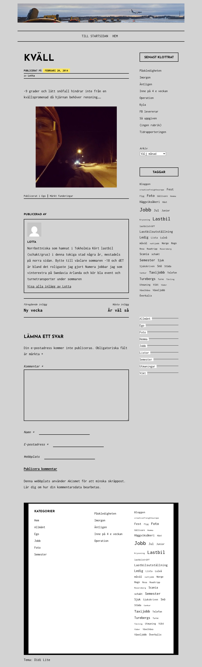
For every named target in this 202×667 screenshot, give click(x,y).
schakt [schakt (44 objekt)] (156, 254)
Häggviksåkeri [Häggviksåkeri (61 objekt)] (150, 201)
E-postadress (36, 444)
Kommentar (33, 366)
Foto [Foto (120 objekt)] (151, 196)
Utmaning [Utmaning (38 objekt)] (145, 284)
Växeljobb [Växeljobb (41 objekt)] (159, 290)
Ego (44, 195)
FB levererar (149, 111)
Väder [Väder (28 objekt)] (164, 285)
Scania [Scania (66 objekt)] (144, 254)
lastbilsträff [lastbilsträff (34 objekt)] (147, 226)
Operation (147, 97)
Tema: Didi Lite (37, 660)
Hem (115, 36)
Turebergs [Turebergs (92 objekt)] (147, 279)
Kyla (143, 104)
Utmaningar (147, 366)
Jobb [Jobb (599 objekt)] (145, 210)
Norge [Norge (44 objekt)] (165, 243)
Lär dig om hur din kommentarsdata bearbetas (61, 487)
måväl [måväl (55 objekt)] (143, 243)
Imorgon (145, 77)
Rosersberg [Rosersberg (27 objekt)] (166, 249)
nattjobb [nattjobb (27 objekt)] (154, 243)
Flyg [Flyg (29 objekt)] (142, 196)
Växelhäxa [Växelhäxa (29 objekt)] (145, 290)
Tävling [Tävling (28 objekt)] (170, 279)
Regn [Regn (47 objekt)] (174, 243)
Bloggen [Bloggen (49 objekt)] (145, 184)
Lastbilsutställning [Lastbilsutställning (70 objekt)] (156, 231)
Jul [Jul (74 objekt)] (156, 210)
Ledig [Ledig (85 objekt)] (144, 237)
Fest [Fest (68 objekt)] (170, 189)
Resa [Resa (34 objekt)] (142, 248)
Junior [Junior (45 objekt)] (166, 210)
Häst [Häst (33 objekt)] (164, 202)
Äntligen (146, 84)
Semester (146, 359)
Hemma (143, 339)
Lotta (31, 75)
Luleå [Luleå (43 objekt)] (163, 237)
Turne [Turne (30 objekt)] (161, 279)
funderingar (65, 195)
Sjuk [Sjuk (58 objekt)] (161, 260)
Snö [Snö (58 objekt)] (159, 266)
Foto (143, 332)
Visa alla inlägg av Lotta (49, 286)
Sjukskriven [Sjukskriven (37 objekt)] (147, 266)
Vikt (143, 373)
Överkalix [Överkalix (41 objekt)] (146, 295)
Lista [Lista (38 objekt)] (154, 237)
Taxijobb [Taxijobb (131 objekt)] (157, 272)
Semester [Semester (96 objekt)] (147, 260)
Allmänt (145, 318)
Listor (144, 352)
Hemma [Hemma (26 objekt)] (173, 196)
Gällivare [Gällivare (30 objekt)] (162, 196)
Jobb (143, 346)
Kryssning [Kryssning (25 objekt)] (145, 220)
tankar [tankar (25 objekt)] (143, 273)
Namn (29, 432)
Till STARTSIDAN (95, 36)
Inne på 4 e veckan (154, 91)
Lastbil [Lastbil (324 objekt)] (161, 218)
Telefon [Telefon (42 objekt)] (172, 272)
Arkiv (143, 148)
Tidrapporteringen (153, 132)
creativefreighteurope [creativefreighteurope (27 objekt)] (152, 189)
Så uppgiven (148, 118)
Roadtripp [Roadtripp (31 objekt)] (152, 249)
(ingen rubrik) (150, 125)
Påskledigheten (150, 70)
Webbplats (32, 456)
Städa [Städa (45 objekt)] (167, 266)
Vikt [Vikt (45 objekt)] (156, 284)
